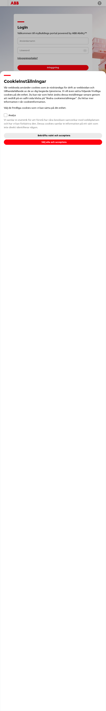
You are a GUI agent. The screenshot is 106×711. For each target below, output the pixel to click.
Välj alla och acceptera (54, 142)
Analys (12, 115)
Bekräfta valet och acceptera (54, 135)
